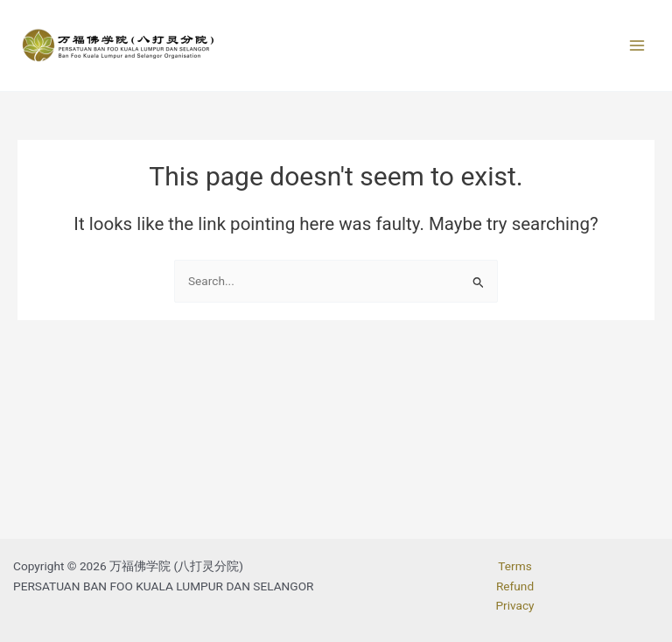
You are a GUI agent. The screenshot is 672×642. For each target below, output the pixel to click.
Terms (514, 566)
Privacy (514, 605)
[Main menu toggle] (637, 46)
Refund (515, 586)
